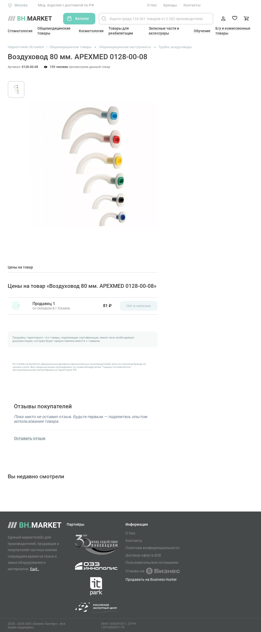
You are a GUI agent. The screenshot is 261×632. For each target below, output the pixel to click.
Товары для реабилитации (120, 30)
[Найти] (103, 18)
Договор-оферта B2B (143, 555)
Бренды (170, 5)
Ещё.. (34, 568)
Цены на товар (20, 267)
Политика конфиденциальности (152, 548)
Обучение (202, 31)
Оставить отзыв (29, 439)
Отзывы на (152, 571)
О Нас (152, 5)
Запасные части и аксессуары (164, 30)
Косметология (91, 31)
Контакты (191, 5)
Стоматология (20, 31)
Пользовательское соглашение (151, 562)
